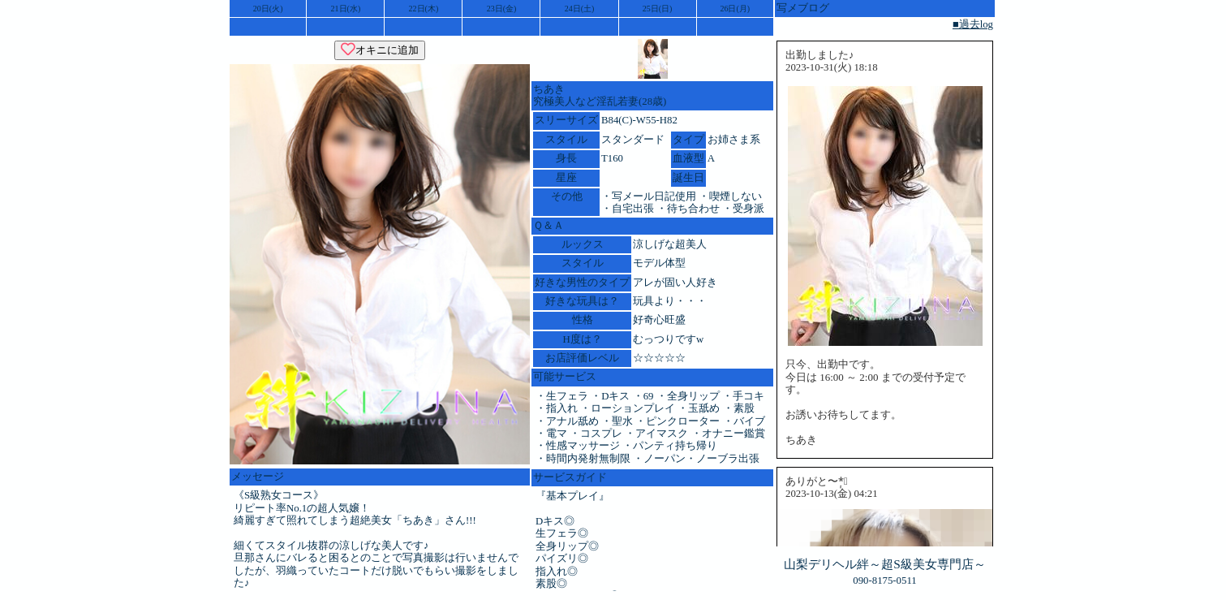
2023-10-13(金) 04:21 (831, 493)
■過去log (973, 24)
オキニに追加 (380, 50)
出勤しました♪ (819, 55)
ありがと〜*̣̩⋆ (816, 481)
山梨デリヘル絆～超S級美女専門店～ (885, 564)
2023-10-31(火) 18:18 (831, 67)
